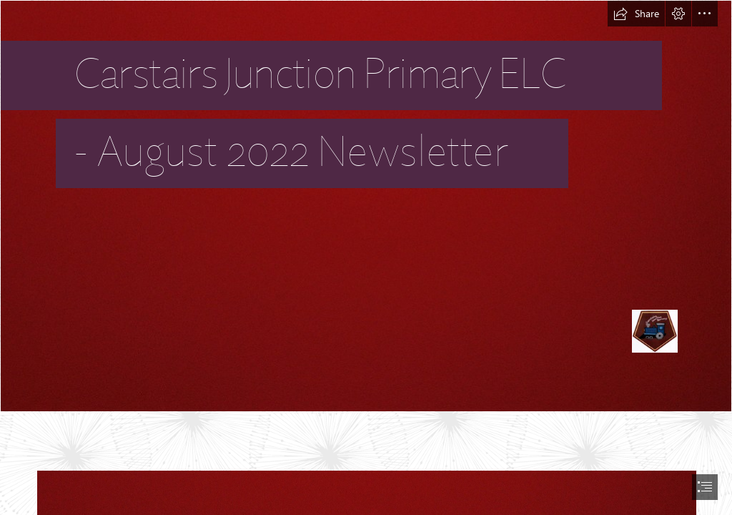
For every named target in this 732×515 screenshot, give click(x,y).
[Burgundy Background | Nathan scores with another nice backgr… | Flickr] (366, 206)
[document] (366, 257)
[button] (636, 13)
